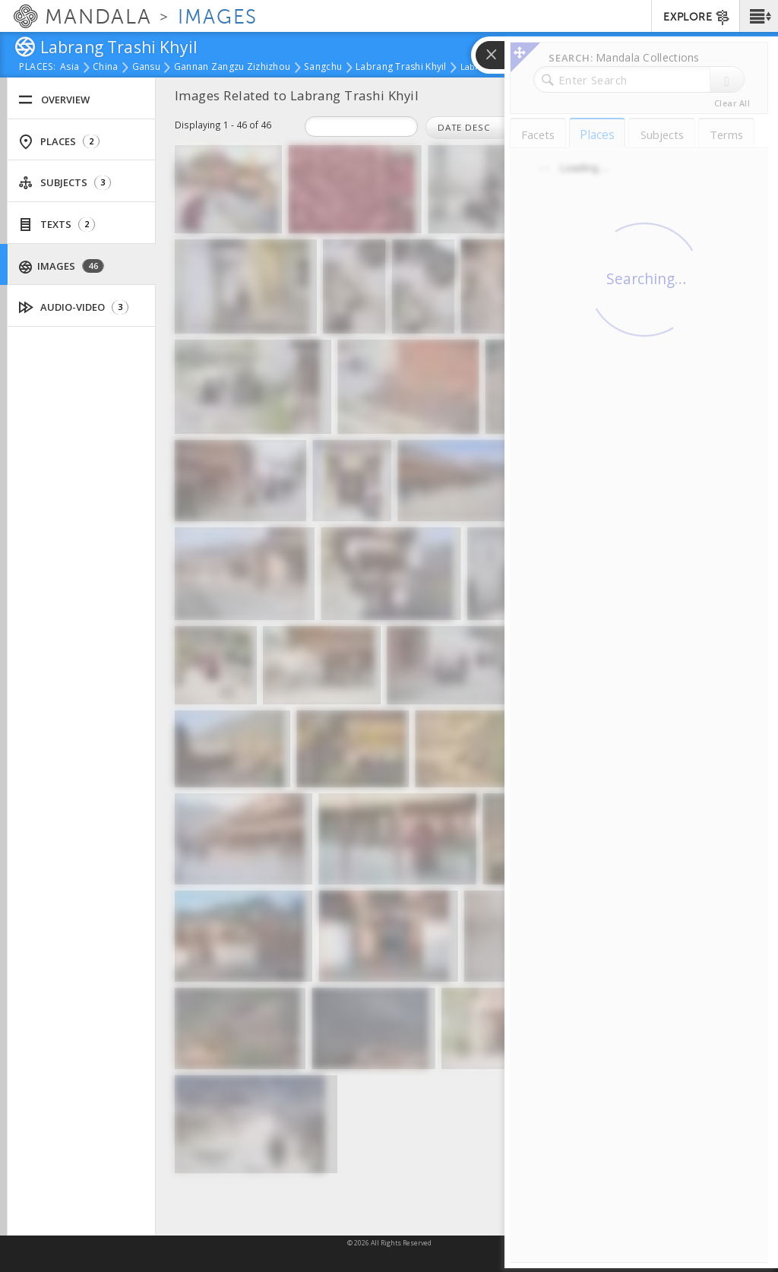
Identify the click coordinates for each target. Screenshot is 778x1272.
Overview (54, 100)
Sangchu (323, 67)
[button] (758, 16)
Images (61, 266)
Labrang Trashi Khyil (401, 67)
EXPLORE (697, 17)
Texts (56, 224)
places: (37, 67)
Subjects (64, 183)
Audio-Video (73, 307)
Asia (69, 67)
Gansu (146, 67)
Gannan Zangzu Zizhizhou (232, 67)
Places (59, 141)
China (105, 67)
